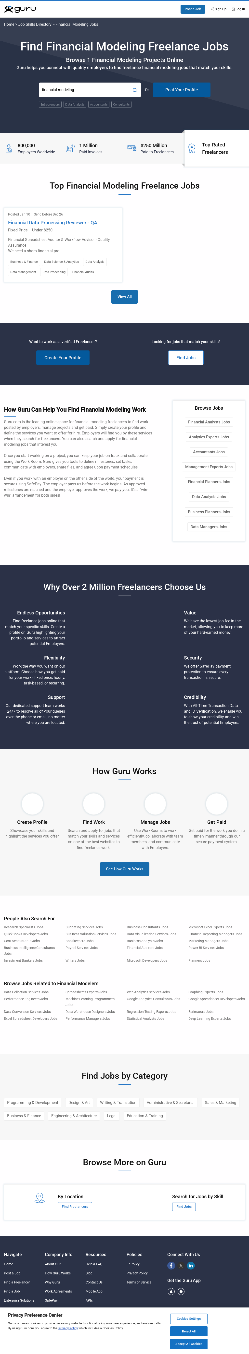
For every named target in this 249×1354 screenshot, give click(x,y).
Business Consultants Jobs (147, 927)
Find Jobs (186, 357)
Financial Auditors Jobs (145, 948)
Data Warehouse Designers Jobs (90, 1012)
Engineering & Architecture (74, 1116)
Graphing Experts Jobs (205, 992)
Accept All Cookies (188, 1344)
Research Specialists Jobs (23, 927)
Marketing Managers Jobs (208, 941)
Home (9, 24)
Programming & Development (32, 1102)
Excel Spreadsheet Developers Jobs (30, 1019)
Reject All (189, 1331)
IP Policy (133, 1264)
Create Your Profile (62, 357)
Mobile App (94, 1291)
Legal (112, 1116)
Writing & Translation (118, 1102)
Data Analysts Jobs (209, 496)
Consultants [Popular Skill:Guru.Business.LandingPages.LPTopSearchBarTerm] (121, 104)
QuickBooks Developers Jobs (26, 934)
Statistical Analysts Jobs (145, 1019)
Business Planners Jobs (209, 512)
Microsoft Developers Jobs (147, 961)
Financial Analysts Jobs (209, 422)
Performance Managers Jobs (88, 1019)
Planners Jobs (199, 961)
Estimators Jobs (200, 1012)
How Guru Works (58, 1273)
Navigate (13, 1254)
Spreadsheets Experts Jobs (86, 992)
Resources (96, 1254)
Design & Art (79, 1102)
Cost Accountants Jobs (22, 941)
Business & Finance (24, 1116)
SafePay (51, 1300)
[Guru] (20, 9)
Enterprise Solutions (19, 1300)
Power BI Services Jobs (206, 948)
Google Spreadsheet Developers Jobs (216, 999)
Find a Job (12, 1291)
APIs (89, 1300)
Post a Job (193, 9)
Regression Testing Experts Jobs (151, 1012)
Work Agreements (58, 1291)
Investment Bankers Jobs (23, 961)
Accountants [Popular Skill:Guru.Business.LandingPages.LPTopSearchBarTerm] (99, 104)
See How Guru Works (124, 869)
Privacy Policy (137, 1273)
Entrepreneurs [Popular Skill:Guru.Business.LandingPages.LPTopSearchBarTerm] (50, 104)
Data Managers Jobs (209, 527)
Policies (134, 1254)
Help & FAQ (94, 1264)
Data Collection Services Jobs (26, 992)
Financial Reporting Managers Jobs (215, 934)
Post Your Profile (181, 89)
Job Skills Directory (35, 24)
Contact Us (94, 1282)
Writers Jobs (75, 961)
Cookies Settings (189, 1318)
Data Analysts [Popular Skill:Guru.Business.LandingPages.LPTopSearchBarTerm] (75, 104)
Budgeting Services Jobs (84, 927)
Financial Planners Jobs (209, 481)
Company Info (58, 1254)
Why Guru (52, 1282)
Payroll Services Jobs (82, 948)
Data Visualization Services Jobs (151, 934)
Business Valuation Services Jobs (91, 934)
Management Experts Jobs (209, 467)
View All (125, 296)
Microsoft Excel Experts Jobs (210, 927)
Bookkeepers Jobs (79, 941)
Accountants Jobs (209, 452)
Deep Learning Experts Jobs (209, 1019)
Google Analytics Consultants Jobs (153, 999)
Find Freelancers (75, 1207)
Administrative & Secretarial (171, 1102)
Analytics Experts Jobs (209, 437)
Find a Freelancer (17, 1282)
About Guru (54, 1264)
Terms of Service (139, 1282)
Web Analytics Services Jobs (148, 992)
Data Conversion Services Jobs (27, 1012)
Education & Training (145, 1116)
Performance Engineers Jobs (26, 999)
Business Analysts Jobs (145, 941)
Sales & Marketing (220, 1102)
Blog (89, 1273)
